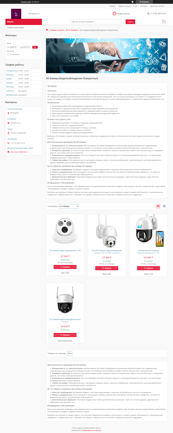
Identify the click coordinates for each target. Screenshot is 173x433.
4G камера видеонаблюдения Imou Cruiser (65, 320)
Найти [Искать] (130, 22)
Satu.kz (98, 428)
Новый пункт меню (15, 27)
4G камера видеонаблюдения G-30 (65, 250)
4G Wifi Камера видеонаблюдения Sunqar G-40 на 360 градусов (107, 251)
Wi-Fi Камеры (72, 30)
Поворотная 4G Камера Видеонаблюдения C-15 (148, 251)
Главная (112, 6)
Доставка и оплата (157, 6)
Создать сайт (26, 2)
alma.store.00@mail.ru (19, 152)
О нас (135, 6)
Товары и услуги (124, 6)
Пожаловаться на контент (91, 430)
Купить (66, 267)
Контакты (143, 6)
